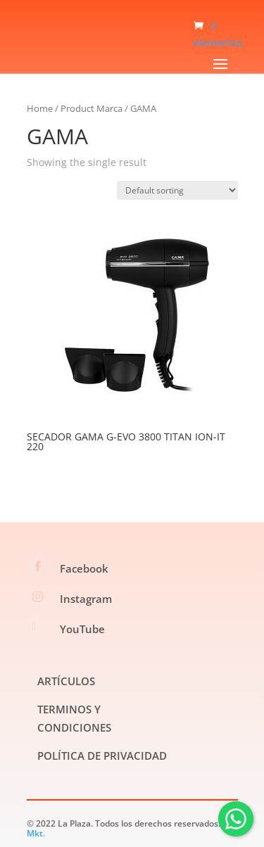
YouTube (82, 629)
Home (40, 108)
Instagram (86, 599)
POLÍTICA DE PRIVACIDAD (102, 756)
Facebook (84, 568)
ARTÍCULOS (66, 681)
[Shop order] (177, 190)
